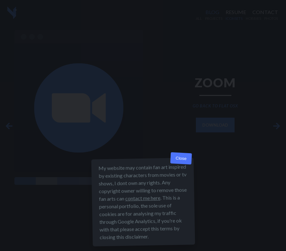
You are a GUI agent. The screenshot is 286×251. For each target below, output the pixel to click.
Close (181, 158)
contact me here (142, 198)
